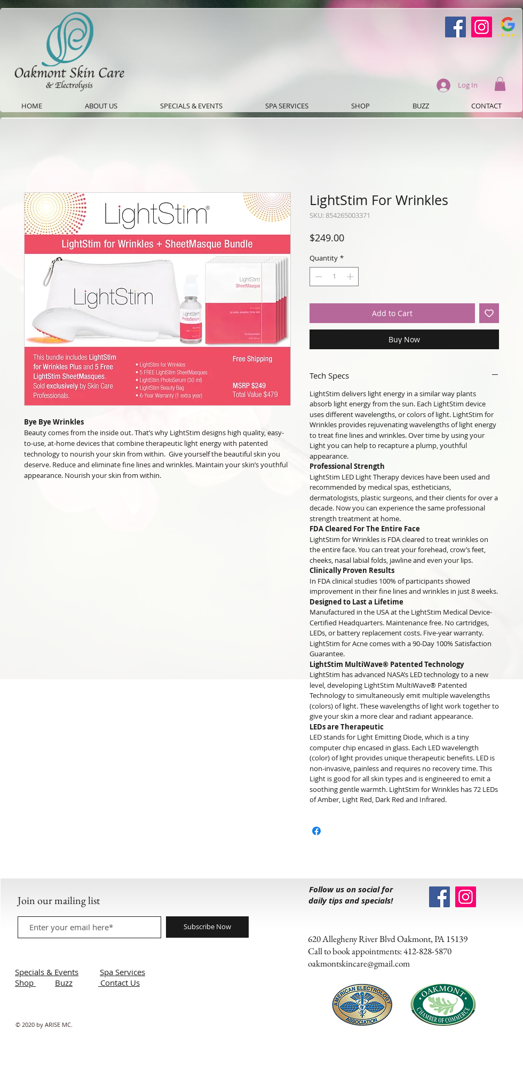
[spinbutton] (334, 277)
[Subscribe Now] (207, 927)
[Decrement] (317, 277)
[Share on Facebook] (316, 830)
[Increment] (351, 277)
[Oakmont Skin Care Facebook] (455, 27)
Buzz (64, 982)
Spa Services (122, 972)
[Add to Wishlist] (489, 313)
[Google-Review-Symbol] (507, 27)
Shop (25, 982)
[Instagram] (481, 27)
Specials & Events (46, 972)
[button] (500, 84)
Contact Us (120, 982)
